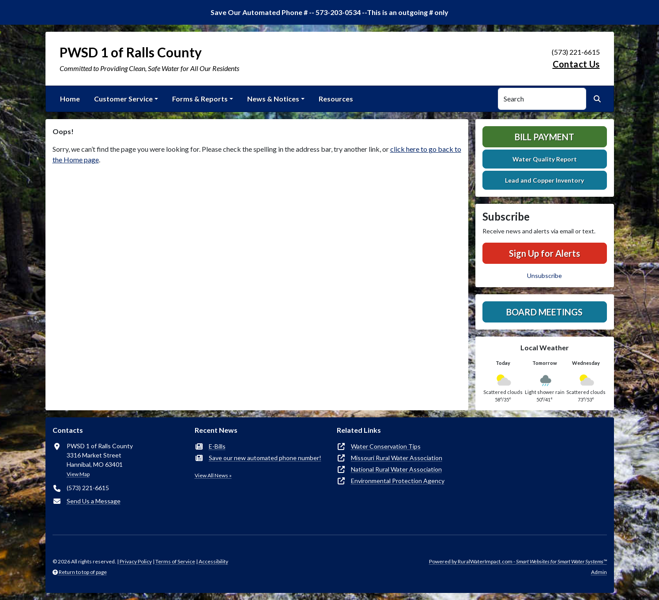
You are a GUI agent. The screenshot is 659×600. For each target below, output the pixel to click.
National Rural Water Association (396, 469)
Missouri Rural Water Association (396, 457)
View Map (78, 474)
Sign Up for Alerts (544, 253)
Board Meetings (544, 312)
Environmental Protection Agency (397, 480)
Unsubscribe (544, 275)
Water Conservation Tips (386, 446)
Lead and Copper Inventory (544, 180)
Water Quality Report (544, 159)
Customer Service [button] (123, 98)
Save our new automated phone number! (265, 457)
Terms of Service (175, 561)
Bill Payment (544, 136)
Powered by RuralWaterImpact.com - (518, 561)
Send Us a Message (94, 501)
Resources (336, 98)
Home (70, 98)
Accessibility (213, 561)
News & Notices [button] (273, 98)
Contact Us (576, 64)
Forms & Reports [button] (200, 98)
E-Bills (217, 446)
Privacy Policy (136, 561)
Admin (599, 572)
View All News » (213, 475)
